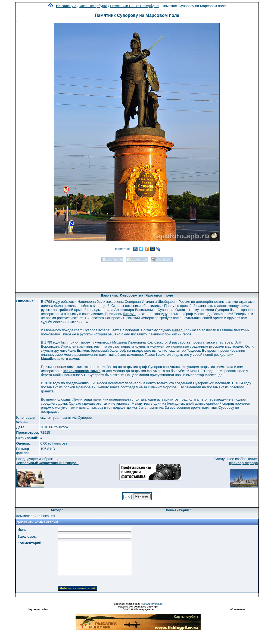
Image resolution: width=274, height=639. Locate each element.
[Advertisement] (137, 275)
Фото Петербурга (93, 6)
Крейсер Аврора (243, 463)
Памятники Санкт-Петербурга (134, 6)
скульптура (49, 417)
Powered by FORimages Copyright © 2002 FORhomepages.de (138, 608)
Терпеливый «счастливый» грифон (47, 463)
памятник (68, 417)
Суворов (85, 417)
